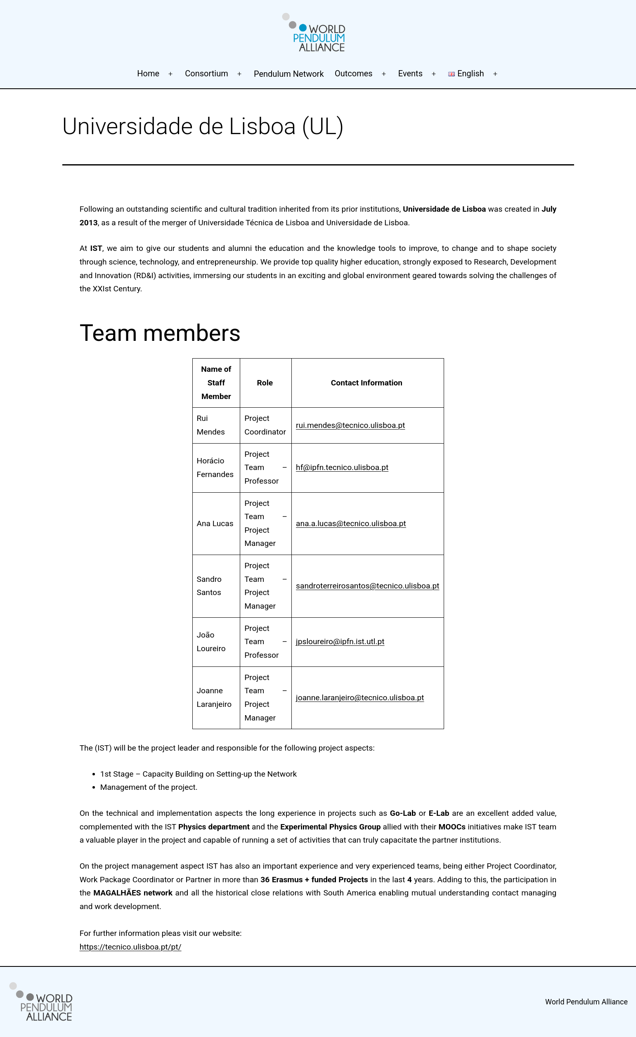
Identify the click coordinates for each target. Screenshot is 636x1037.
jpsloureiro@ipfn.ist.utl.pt (340, 641)
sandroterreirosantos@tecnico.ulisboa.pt (367, 586)
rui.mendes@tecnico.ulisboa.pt (350, 425)
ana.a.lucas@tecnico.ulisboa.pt (351, 523)
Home (148, 73)
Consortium (206, 73)
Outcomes (354, 73)
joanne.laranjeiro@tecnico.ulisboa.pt (360, 697)
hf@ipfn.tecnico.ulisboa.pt (342, 467)
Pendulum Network (289, 74)
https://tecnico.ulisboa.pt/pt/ (131, 947)
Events (410, 73)
